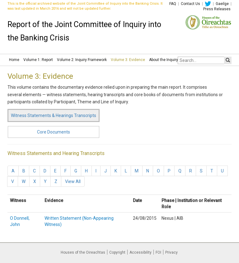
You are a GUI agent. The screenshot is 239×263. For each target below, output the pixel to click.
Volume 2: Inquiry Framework (82, 60)
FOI (158, 252)
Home (14, 60)
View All (73, 181)
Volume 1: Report (38, 60)
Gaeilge (222, 4)
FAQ (172, 4)
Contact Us (190, 4)
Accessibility (140, 252)
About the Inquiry (163, 60)
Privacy (171, 252)
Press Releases (217, 9)
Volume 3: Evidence (128, 60)
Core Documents (53, 131)
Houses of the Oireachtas (83, 252)
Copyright (117, 252)
